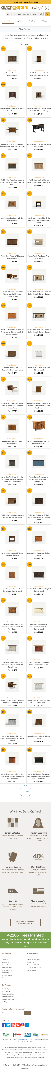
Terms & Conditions (7, 970)
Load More (25, 791)
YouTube (13, 1025)
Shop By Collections (8, 994)
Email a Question (23, 1039)
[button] (26, 29)
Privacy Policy (6, 972)
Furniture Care (31, 970)
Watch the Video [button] (25, 922)
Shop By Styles (6, 989)
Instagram (22, 1025)
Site (19, 21)
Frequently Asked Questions (35, 965)
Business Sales (6, 965)
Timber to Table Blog (33, 959)
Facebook (4, 1025)
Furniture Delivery (7, 975)
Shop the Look (6, 991)
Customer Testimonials (34, 967)
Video (43, 21)
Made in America (7, 967)
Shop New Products (8, 996)
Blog (31, 21)
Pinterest (18, 1025)
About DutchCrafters (8, 957)
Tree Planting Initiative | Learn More (25, 2)
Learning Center (32, 957)
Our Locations (6, 962)
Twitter (8, 1025)
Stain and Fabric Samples (9, 999)
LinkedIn (27, 1025)
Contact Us (5, 959)
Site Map (4, 1002)
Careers (4, 978)
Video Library (31, 962)
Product (7, 21)
